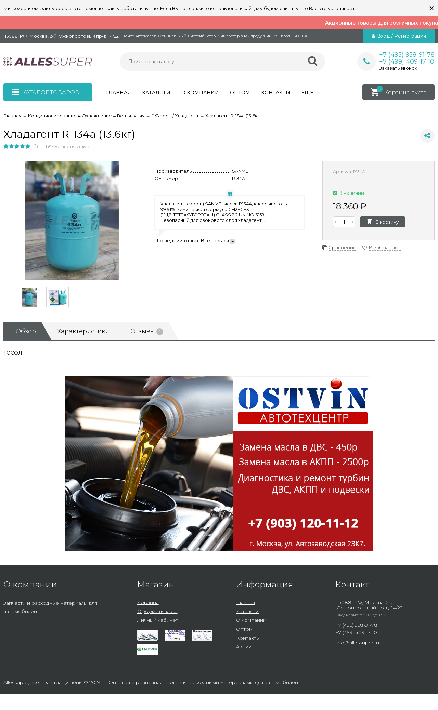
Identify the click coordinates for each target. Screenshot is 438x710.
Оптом (240, 93)
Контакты (276, 93)
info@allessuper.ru (357, 643)
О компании (200, 93)
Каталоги (156, 93)
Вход (383, 36)
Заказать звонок (398, 68)
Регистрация (410, 36)
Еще (310, 93)
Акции (244, 647)
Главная (118, 93)
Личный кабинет (157, 620)
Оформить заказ (157, 611)
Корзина (148, 602)
